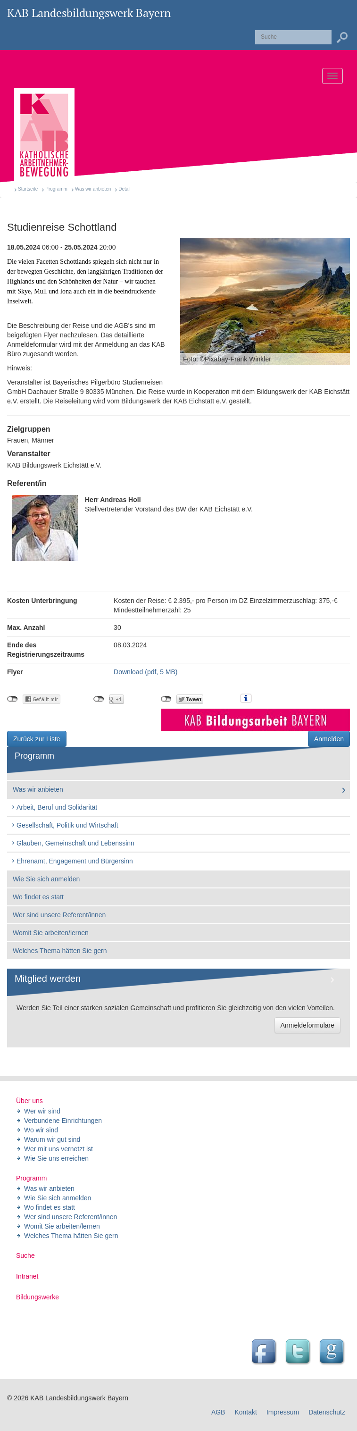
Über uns (29, 1101)
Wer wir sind (42, 1111)
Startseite (28, 189)
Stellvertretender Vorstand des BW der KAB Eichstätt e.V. (132, 528)
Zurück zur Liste (36, 739)
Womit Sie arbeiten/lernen (51, 933)
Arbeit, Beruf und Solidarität (54, 807)
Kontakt (245, 1412)
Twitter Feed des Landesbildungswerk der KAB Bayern (299, 1353)
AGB (218, 1412)
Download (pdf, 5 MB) (145, 672)
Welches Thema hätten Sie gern (60, 950)
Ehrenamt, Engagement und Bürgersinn (72, 861)
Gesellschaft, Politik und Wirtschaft (64, 825)
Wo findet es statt (38, 897)
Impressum (282, 1412)
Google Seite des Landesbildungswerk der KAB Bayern (333, 1353)
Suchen (342, 37)
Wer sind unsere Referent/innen (59, 915)
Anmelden (329, 739)
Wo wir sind (41, 1130)
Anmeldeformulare (307, 1025)
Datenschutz (326, 1412)
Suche (25, 1255)
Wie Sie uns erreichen (56, 1158)
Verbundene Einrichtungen (63, 1120)
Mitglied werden (48, 978)
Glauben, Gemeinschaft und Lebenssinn (72, 843)
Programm (56, 189)
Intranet (27, 1276)
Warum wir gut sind (52, 1139)
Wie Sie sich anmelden (46, 879)
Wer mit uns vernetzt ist (58, 1149)
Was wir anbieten (93, 189)
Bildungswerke (37, 1297)
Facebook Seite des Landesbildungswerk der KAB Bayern (265, 1353)
